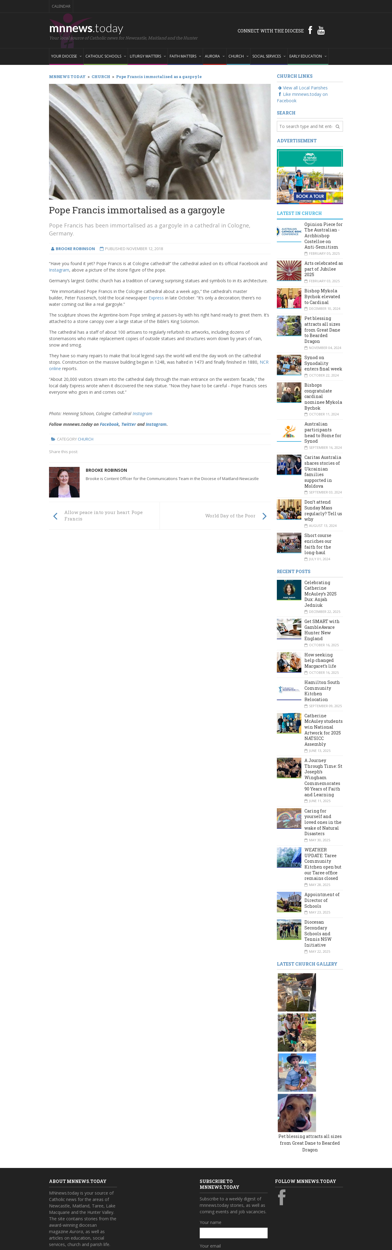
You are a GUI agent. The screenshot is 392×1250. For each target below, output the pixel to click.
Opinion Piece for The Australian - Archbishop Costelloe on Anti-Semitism (323, 235)
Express (156, 298)
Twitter (128, 424)
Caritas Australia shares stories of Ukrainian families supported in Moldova (322, 471)
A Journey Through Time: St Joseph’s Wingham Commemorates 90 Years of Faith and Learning (323, 777)
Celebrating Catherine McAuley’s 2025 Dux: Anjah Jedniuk (320, 594)
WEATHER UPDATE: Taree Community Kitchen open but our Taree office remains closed (322, 864)
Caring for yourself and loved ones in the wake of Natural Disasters (322, 822)
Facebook (109, 424)
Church (85, 439)
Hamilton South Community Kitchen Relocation (322, 690)
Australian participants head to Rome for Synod (322, 432)
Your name (210, 1139)
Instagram (59, 270)
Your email (210, 1163)
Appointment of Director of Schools (322, 900)
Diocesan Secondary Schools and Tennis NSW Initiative (318, 933)
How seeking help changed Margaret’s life (320, 660)
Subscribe (212, 1214)
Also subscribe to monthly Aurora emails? (233, 1189)
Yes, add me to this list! (229, 1201)
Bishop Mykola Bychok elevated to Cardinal (322, 296)
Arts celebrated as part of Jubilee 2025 (323, 268)
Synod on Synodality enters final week (323, 363)
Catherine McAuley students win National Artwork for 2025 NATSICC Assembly (323, 730)
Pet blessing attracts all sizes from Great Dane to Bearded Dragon (322, 329)
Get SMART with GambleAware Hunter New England (322, 629)
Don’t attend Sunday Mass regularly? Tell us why (323, 510)
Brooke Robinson (106, 470)
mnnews (86, 28)
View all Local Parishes (302, 88)
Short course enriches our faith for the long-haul (318, 543)
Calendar (61, 6)
